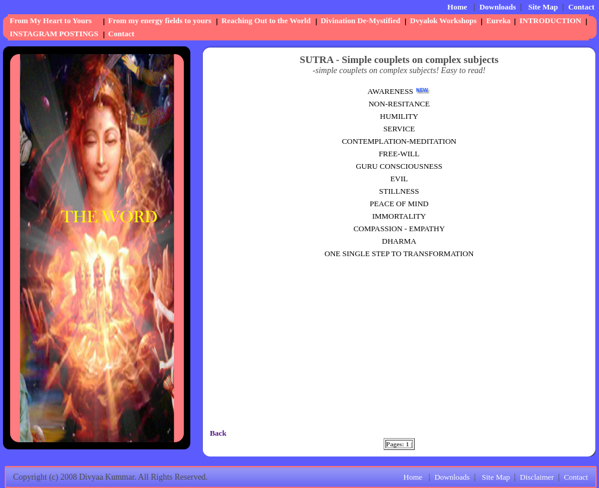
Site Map (543, 6)
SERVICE (399, 128)
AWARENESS (390, 91)
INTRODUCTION (550, 20)
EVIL (399, 178)
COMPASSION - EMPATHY (399, 228)
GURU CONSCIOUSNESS (399, 166)
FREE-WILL (399, 153)
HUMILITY (399, 116)
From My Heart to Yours (51, 20)
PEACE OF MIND (398, 203)
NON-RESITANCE (398, 103)
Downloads (497, 6)
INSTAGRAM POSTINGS (54, 33)
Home (457, 6)
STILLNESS (399, 191)
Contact (581, 6)
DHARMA (399, 241)
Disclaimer (537, 477)
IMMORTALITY (399, 216)
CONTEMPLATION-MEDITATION (399, 141)
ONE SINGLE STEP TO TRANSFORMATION (399, 253)
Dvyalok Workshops (443, 20)
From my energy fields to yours (159, 20)
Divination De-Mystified (360, 20)
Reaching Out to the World (266, 20)
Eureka (498, 20)
